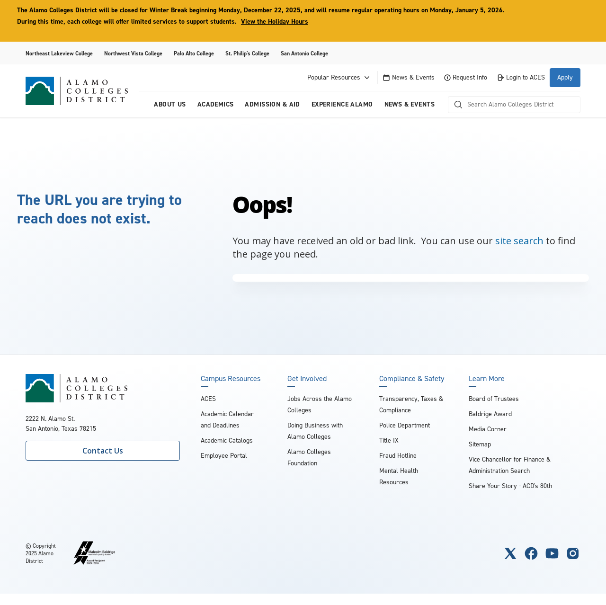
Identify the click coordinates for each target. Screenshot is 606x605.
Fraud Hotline (398, 455)
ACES (208, 398)
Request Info (465, 77)
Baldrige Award (490, 413)
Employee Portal (224, 455)
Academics (215, 104)
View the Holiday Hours (274, 21)
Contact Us (102, 450)
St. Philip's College (247, 53)
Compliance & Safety (411, 378)
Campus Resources (230, 378)
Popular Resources (339, 77)
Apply (565, 77)
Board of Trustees (494, 398)
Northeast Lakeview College (59, 53)
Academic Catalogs (227, 440)
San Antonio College (304, 53)
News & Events (409, 77)
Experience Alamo (342, 104)
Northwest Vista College (133, 53)
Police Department (404, 425)
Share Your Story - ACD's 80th (510, 485)
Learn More (487, 378)
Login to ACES (521, 77)
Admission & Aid (272, 104)
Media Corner (488, 429)
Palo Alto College (194, 53)
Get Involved (307, 378)
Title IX (389, 440)
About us (170, 104)
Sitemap (480, 444)
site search (519, 240)
